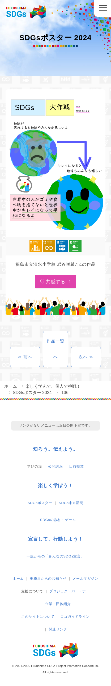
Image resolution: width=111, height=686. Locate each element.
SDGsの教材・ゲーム (58, 520)
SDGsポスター (40, 503)
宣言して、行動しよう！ (55, 539)
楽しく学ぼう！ (55, 485)
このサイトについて (37, 617)
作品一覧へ (55, 349)
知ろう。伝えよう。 (55, 449)
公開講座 (55, 466)
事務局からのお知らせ (48, 578)
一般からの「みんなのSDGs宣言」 (55, 556)
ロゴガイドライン (74, 617)
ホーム (18, 578)
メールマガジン (85, 578)
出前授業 (76, 466)
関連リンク (58, 629)
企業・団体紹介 (58, 604)
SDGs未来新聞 (71, 503)
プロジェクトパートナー (69, 591)
